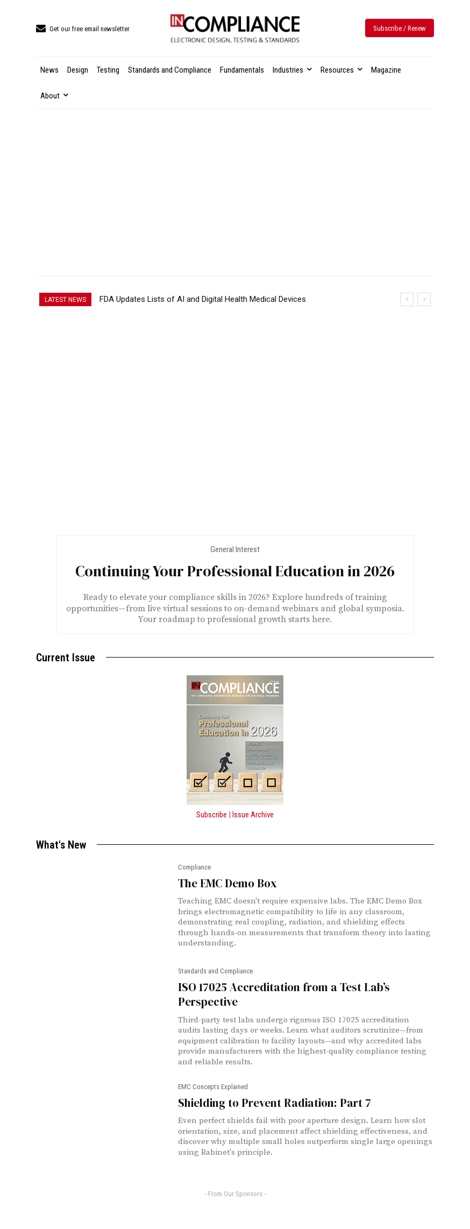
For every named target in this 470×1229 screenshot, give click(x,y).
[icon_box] (83, 29)
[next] (424, 299)
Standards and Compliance (215, 971)
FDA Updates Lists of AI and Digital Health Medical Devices (202, 299)
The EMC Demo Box (227, 883)
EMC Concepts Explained (213, 1087)
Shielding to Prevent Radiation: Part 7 (274, 1103)
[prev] (407, 299)
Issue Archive (253, 815)
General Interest (235, 549)
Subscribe (211, 815)
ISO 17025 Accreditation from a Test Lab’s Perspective (284, 994)
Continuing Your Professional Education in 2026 (235, 571)
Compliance (194, 867)
